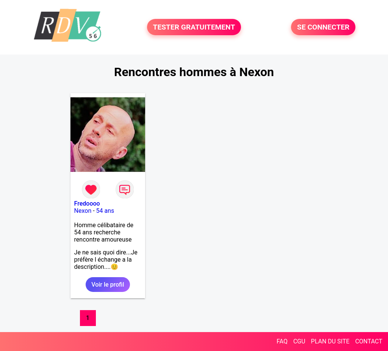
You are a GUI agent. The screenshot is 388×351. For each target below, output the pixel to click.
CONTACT (368, 341)
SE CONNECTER (323, 27)
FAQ (282, 341)
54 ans (105, 210)
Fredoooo (87, 203)
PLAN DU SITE (330, 341)
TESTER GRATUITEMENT (194, 27)
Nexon (83, 210)
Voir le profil (107, 284)
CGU (299, 341)
